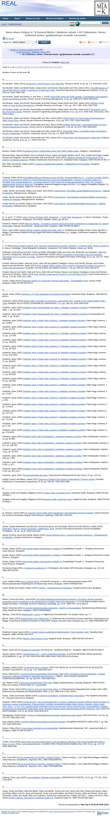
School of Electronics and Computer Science (61, 811)
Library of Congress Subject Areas (24, 50)
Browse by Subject (54, 18)
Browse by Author (77, 18)
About (17, 18)
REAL (9, 3)
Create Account (14, 24)
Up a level (10, 38)
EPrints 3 (31, 811)
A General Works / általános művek (31, 52)
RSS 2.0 (105, 42)
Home (5, 18)
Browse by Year (33, 18)
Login (4, 24)
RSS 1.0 (94, 42)
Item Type (65, 62)
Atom (84, 42)
